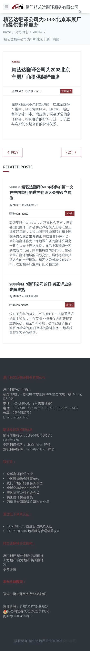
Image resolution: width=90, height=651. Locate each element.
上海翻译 (9, 560)
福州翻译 (23, 555)
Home (7, 32)
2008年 (37, 32)
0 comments (18, 213)
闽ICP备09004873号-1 (17, 616)
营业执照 (69, 641)
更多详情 (9, 569)
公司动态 (21, 32)
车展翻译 (66, 91)
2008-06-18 (35, 91)
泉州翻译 (37, 555)
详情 (47, 445)
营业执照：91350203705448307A (25, 607)
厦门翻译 (9, 555)
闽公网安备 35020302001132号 (28, 611)
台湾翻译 (23, 560)
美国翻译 (37, 560)
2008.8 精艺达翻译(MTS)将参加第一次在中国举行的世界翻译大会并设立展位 (41, 192)
